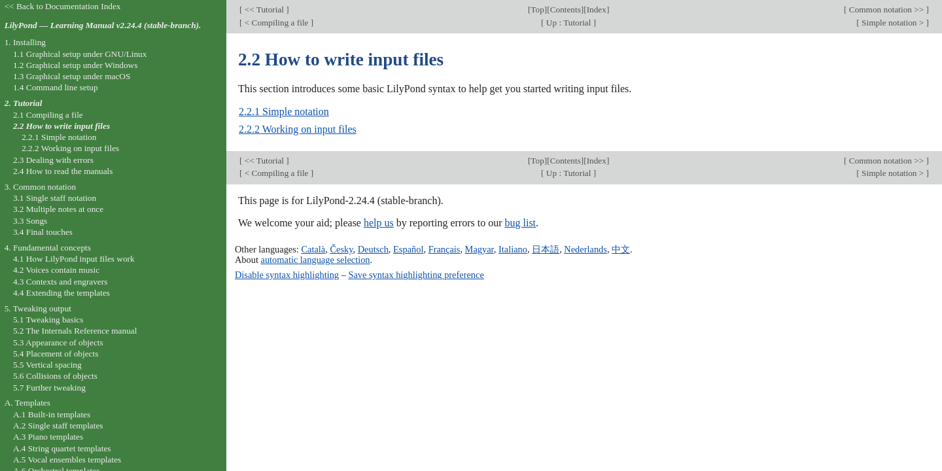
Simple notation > (893, 22)
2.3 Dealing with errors (53, 160)
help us (379, 222)
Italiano (512, 249)
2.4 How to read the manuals (63, 171)
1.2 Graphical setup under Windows (75, 65)
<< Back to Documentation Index (63, 6)
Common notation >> (886, 9)
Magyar (479, 249)
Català (313, 249)
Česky (341, 249)
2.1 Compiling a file (48, 115)
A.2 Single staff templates (58, 425)
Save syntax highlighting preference (415, 275)
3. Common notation (40, 187)
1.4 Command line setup (55, 87)
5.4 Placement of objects (55, 353)
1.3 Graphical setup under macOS (71, 76)
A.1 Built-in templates (51, 414)
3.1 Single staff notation (54, 198)
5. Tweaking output (38, 308)
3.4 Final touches (43, 232)
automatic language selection (315, 259)
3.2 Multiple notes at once (58, 209)
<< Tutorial (264, 9)
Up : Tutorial (568, 22)
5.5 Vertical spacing (47, 365)
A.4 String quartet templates (62, 448)
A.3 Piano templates (48, 437)
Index (596, 9)
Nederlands (585, 249)
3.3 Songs (30, 221)
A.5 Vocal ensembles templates (67, 459)
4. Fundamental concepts (48, 248)
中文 (621, 249)
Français (444, 249)
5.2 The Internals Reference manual (75, 331)
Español (408, 249)
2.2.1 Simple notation (284, 111)
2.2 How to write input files (61, 126)
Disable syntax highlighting (287, 275)
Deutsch (373, 249)
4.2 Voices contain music (56, 270)
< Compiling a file (276, 22)
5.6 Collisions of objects (55, 376)
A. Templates (27, 403)
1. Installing (25, 42)
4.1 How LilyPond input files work (74, 259)
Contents (565, 9)
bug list (520, 222)
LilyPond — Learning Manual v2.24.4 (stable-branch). (103, 25)
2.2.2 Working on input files (298, 129)
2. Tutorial (24, 103)
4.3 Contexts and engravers (60, 282)
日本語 (545, 249)
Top (537, 9)
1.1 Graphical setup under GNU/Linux (80, 54)
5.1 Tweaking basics (48, 319)
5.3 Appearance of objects (58, 342)
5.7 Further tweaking (49, 387)
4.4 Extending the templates (61, 293)
